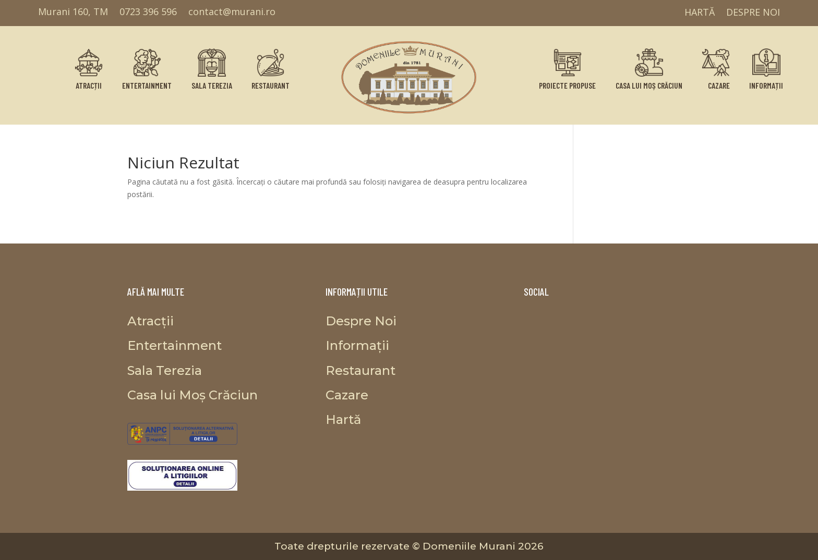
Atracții (89, 69)
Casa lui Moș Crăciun (649, 69)
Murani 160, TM (73, 12)
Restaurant (270, 69)
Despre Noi (753, 13)
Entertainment (147, 69)
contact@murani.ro (232, 12)
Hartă (699, 13)
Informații (766, 69)
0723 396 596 (147, 12)
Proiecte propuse (567, 69)
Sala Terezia (211, 69)
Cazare (716, 69)
